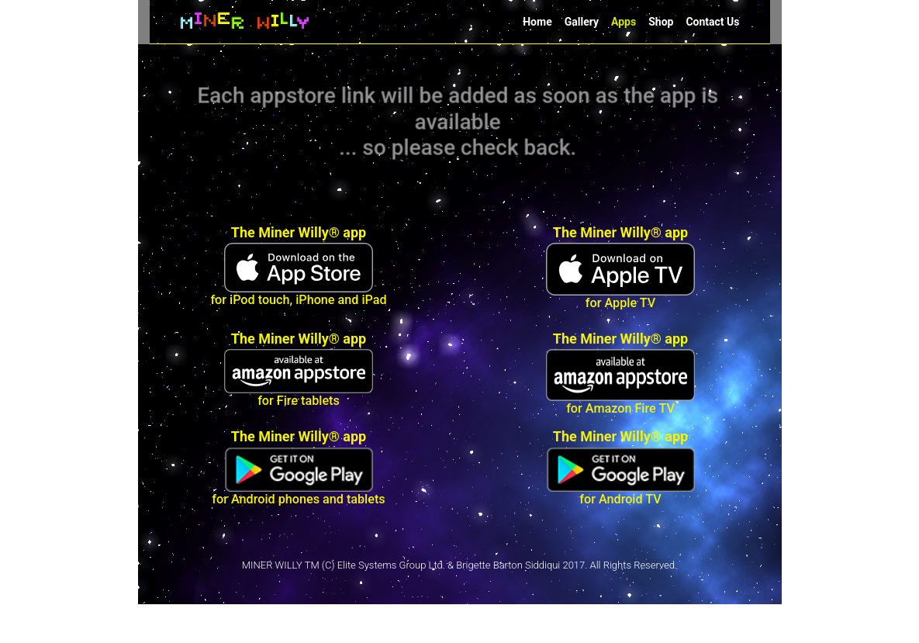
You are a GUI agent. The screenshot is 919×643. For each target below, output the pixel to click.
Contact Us (712, 22)
